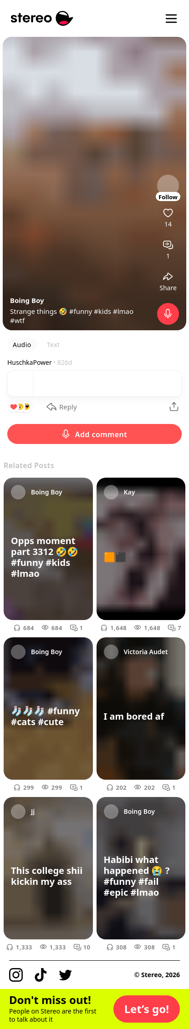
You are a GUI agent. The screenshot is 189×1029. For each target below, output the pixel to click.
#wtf (17, 320)
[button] (146, 1009)
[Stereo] (42, 18)
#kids (102, 311)
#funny (80, 311)
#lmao (123, 311)
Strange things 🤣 (39, 311)
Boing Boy (27, 300)
